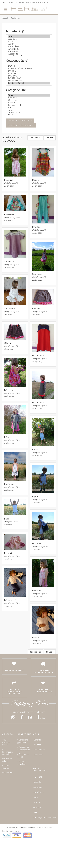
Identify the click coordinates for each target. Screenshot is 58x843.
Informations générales (7, 753)
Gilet (29, 107)
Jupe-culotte (29, 112)
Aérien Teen (29, 46)
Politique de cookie (23, 755)
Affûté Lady (29, 49)
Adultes (37, 745)
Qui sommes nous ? (6, 742)
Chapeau (29, 98)
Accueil (5, 18)
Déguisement (29, 105)
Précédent (35, 138)
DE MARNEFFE (29, 81)
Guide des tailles (7, 759)
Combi (29, 102)
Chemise (29, 100)
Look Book (38, 755)
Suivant (49, 138)
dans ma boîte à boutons (29, 68)
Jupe (29, 110)
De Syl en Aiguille (29, 83)
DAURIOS (29, 76)
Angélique (29, 54)
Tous (29, 36)
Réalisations (15, 18)
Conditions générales (22, 741)
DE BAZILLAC (29, 78)
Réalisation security (10, 831)
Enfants (37, 740)
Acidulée (29, 39)
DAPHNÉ (29, 71)
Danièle (29, 66)
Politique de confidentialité (23, 748)
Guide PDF (8, 773)
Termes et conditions (22, 762)
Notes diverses (5, 766)
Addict (29, 41)
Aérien (29, 44)
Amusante (29, 51)
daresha (29, 73)
